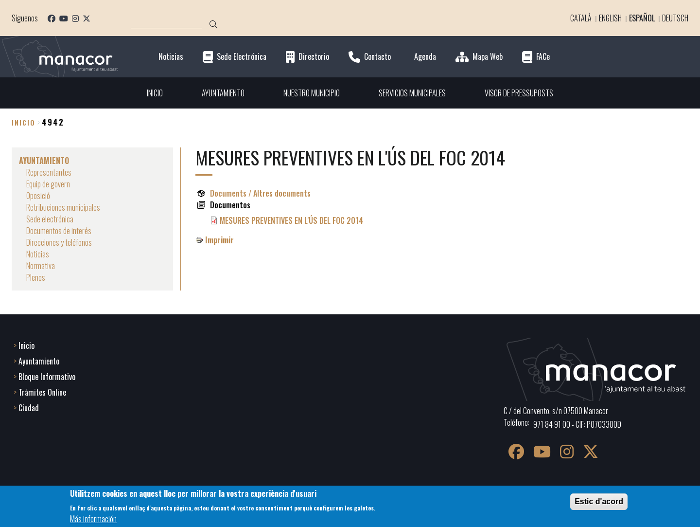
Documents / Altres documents (260, 193)
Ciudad (28, 408)
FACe (543, 57)
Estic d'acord (599, 501)
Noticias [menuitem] (37, 254)
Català (581, 18)
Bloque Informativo (46, 376)
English (610, 18)
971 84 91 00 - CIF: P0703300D (577, 424)
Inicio (23, 122)
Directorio (313, 57)
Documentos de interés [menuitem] (58, 230)
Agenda (425, 57)
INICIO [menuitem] (155, 93)
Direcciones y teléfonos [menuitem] (59, 242)
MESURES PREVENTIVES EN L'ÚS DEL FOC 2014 (291, 220)
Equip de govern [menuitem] (48, 184)
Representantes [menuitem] (48, 172)
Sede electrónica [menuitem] (49, 219)
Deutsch (675, 18)
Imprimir (219, 240)
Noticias (170, 57)
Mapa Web (487, 57)
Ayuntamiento (38, 361)
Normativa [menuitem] (40, 266)
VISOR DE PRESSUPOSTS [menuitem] (519, 93)
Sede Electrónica (241, 57)
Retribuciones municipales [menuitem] (63, 207)
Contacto (377, 57)
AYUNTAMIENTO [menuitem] (223, 93)
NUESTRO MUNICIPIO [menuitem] (311, 93)
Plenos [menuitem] (35, 277)
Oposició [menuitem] (38, 195)
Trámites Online (42, 392)
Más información (93, 519)
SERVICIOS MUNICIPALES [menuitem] (412, 93)
